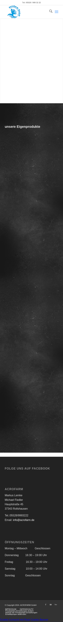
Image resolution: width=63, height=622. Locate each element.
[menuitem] (49, 12)
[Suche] (49, 12)
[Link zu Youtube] (50, 604)
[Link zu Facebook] (45, 604)
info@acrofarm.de (23, 520)
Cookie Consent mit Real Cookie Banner (24, 619)
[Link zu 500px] (55, 604)
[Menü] (56, 12)
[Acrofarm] (26, 12)
